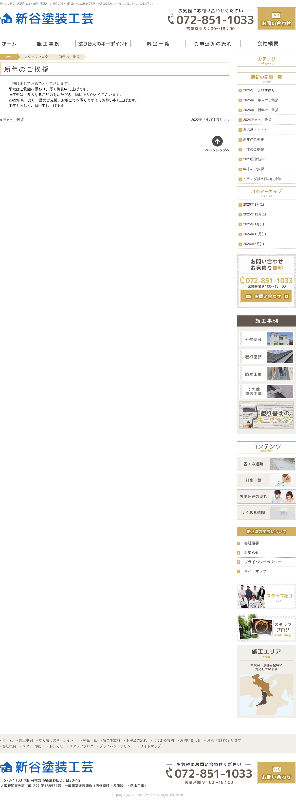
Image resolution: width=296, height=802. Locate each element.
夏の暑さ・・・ (255, 129)
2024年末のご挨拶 (257, 120)
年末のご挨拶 (13, 120)
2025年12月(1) (254, 214)
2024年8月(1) (253, 244)
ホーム (8, 57)
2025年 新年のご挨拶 (260, 110)
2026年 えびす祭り (259, 90)
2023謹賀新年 (254, 159)
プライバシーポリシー (262, 562)
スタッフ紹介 (32, 746)
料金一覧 (90, 740)
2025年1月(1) (253, 224)
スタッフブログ (36, 57)
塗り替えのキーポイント (58, 740)
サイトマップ (255, 571)
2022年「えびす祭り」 (208, 120)
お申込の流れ (136, 740)
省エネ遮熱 (111, 740)
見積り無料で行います (224, 740)
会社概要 (251, 543)
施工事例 (26, 740)
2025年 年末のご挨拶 (260, 100)
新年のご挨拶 (253, 139)
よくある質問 (163, 740)
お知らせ (251, 552)
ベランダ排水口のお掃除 (262, 179)
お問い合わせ (190, 740)
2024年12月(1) (254, 234)
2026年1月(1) (253, 204)
